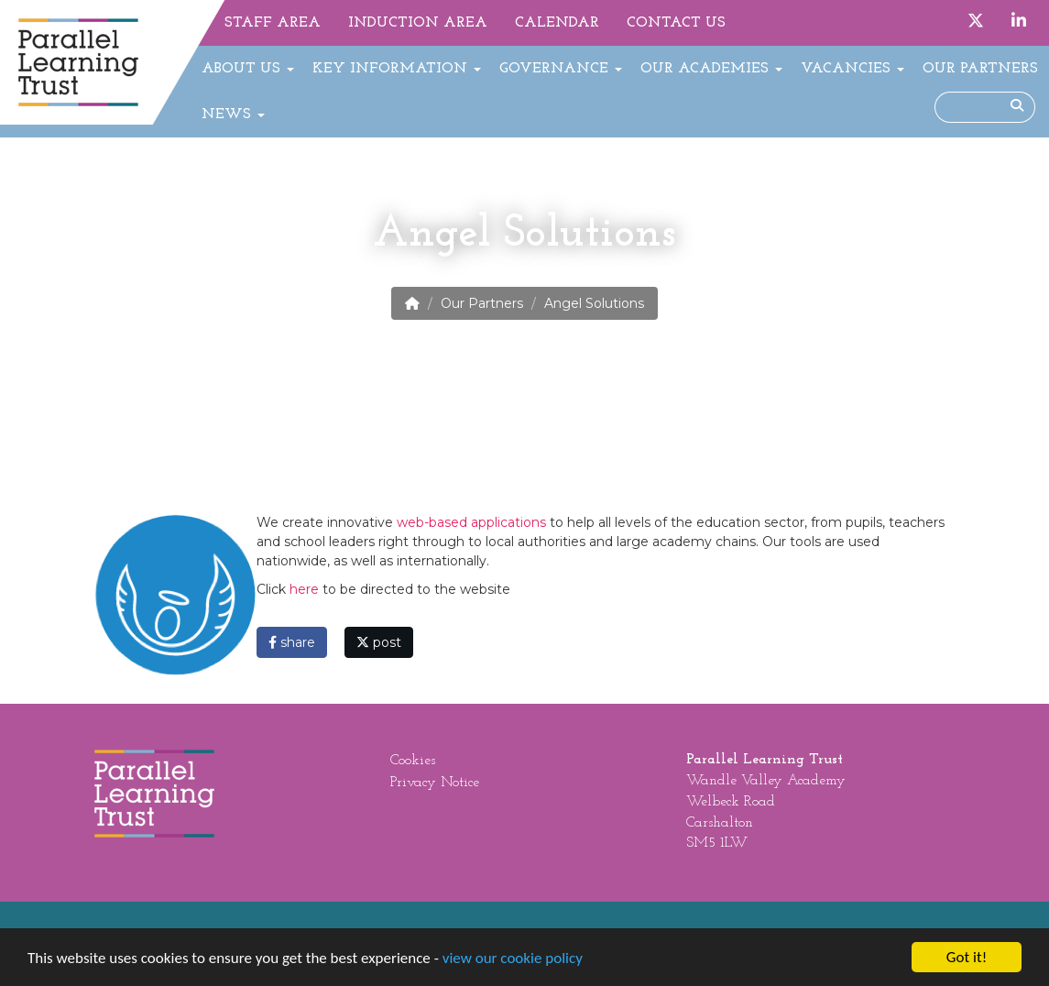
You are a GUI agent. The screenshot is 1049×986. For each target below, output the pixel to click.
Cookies (412, 760)
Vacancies (852, 68)
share (291, 642)
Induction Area (417, 23)
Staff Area (272, 23)
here (306, 589)
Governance (560, 68)
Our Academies (711, 68)
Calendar (557, 23)
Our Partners (980, 68)
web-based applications (471, 522)
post (378, 642)
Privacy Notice (434, 782)
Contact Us (676, 23)
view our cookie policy (513, 959)
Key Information (396, 68)
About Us (248, 68)
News (233, 114)
